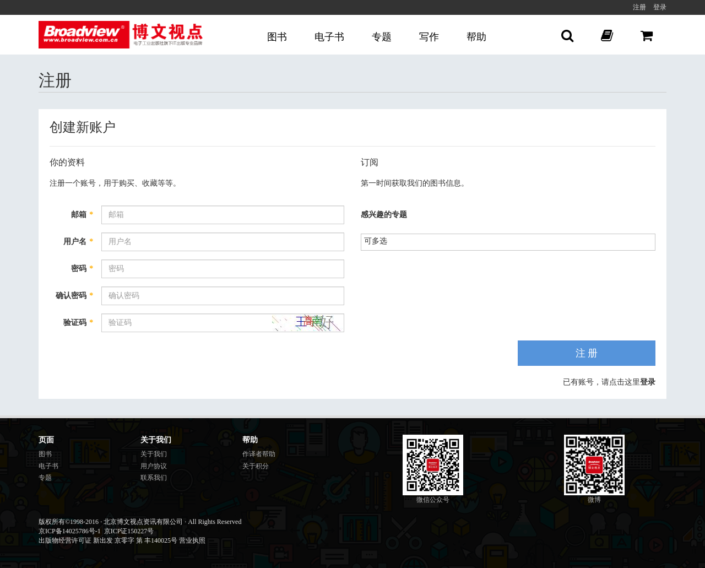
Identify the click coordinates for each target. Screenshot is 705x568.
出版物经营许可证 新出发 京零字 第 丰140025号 (108, 540)
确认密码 (74, 295)
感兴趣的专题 (384, 214)
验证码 (78, 322)
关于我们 (153, 454)
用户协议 (153, 466)
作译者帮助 (258, 454)
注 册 (587, 353)
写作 (429, 36)
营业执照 (192, 540)
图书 (277, 36)
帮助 (476, 36)
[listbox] (379, 241)
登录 (659, 7)
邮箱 (82, 214)
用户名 (78, 241)
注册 (639, 7)
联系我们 (153, 478)
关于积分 (255, 466)
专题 (382, 36)
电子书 (329, 36)
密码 (82, 268)
